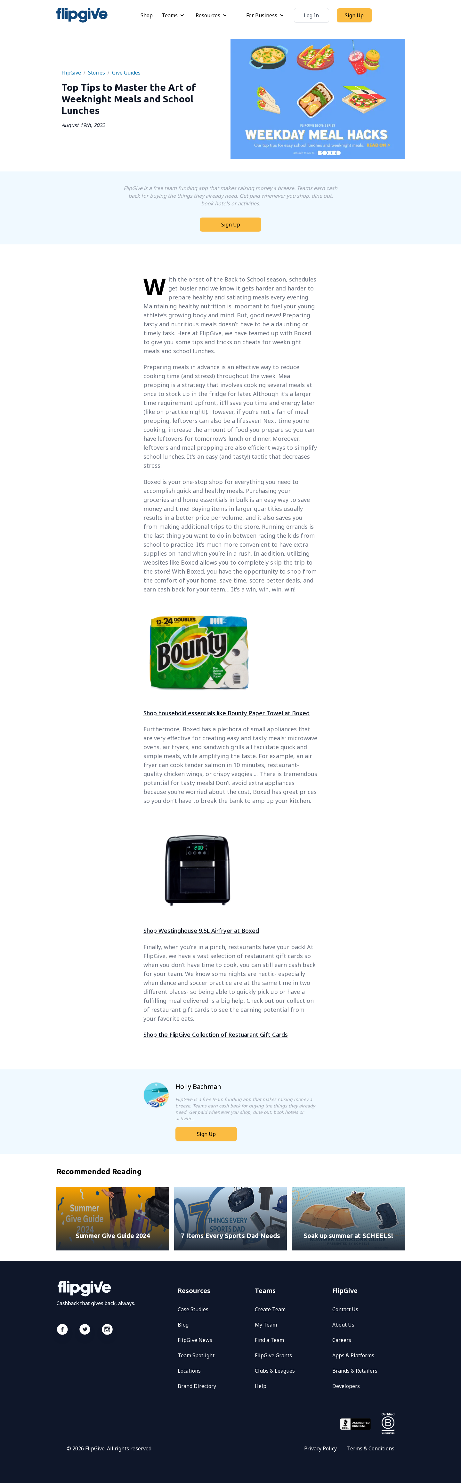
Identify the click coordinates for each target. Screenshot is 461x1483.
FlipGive (71, 72)
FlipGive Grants (273, 1355)
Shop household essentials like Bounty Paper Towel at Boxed (226, 713)
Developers (346, 1386)
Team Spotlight (196, 1355)
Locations (189, 1370)
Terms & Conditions (370, 1448)
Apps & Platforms (353, 1355)
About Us (343, 1324)
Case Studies (193, 1309)
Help (260, 1386)
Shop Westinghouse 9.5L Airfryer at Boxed (201, 930)
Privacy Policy (320, 1448)
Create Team (270, 1309)
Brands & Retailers (354, 1370)
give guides (126, 72)
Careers (341, 1340)
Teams (173, 15)
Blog (183, 1324)
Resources (212, 15)
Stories (96, 72)
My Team (266, 1324)
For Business (265, 15)
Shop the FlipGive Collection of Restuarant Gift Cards (215, 1034)
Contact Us (345, 1309)
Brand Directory (197, 1386)
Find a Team (269, 1340)
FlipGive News (195, 1340)
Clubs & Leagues (275, 1370)
